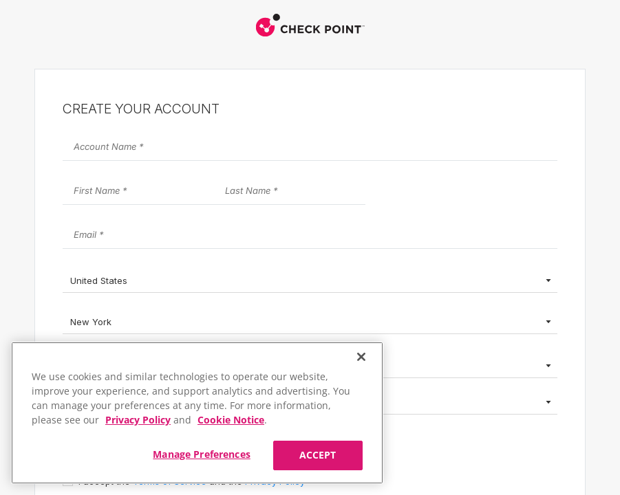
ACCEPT (317, 454)
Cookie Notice (230, 419)
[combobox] (310, 282)
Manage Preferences (201, 454)
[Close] (361, 357)
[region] (197, 413)
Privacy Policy (138, 419)
